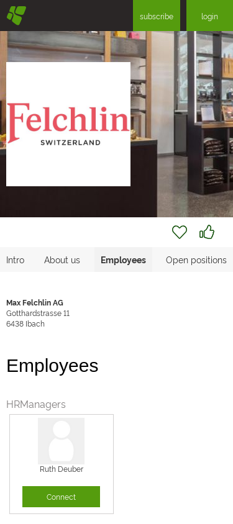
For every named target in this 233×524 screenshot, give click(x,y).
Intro (15, 259)
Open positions (196, 259)
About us (62, 259)
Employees (123, 259)
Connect (61, 496)
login (209, 16)
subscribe (156, 16)
